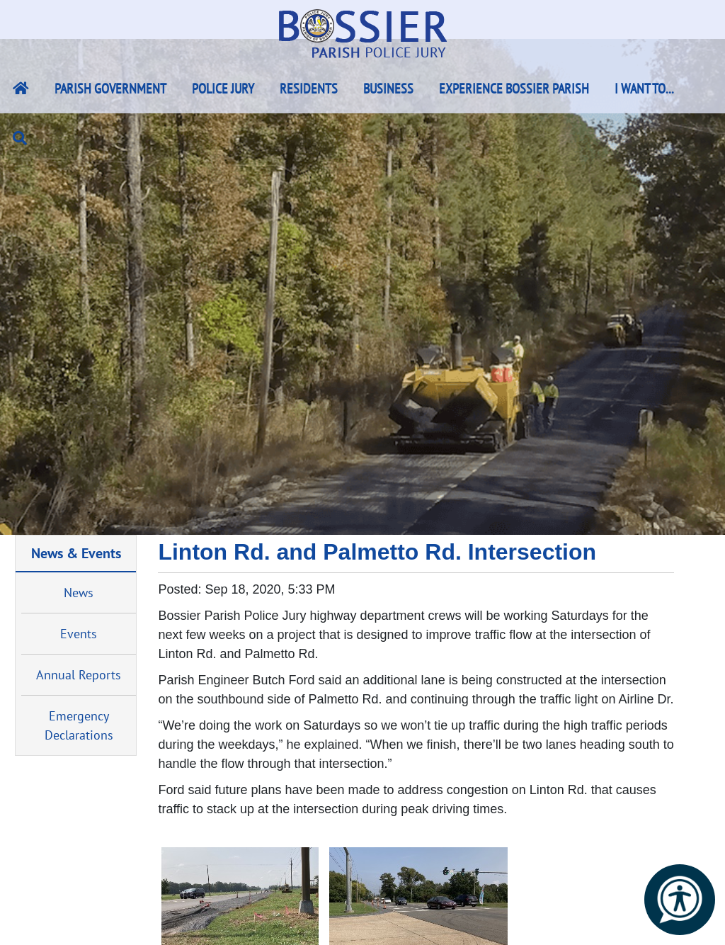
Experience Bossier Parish (514, 88)
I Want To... (644, 88)
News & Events (76, 552)
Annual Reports (78, 675)
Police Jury (223, 88)
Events (78, 634)
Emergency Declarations (79, 725)
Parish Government (110, 88)
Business (388, 88)
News (78, 592)
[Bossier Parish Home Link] (21, 88)
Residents (309, 88)
